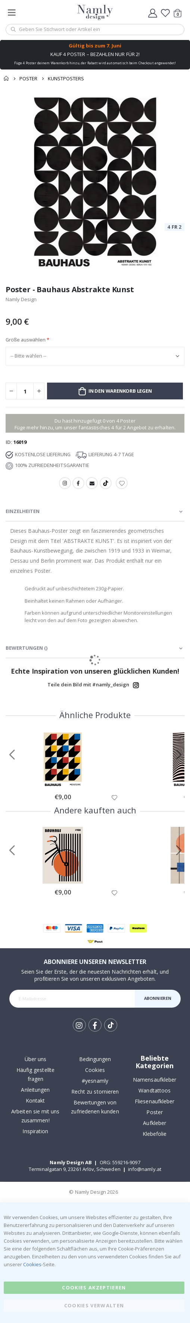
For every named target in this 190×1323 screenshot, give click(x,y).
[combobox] (95, 29)
